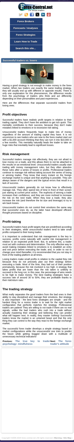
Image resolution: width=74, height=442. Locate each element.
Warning (58, 438)
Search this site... (26, 48)
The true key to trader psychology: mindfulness (26, 342)
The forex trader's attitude (61, 342)
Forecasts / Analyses (25, 28)
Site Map (67, 438)
